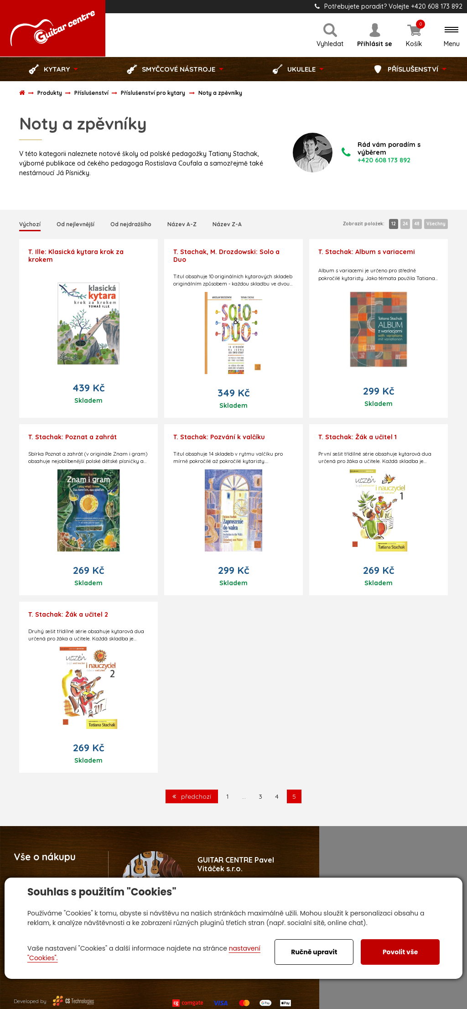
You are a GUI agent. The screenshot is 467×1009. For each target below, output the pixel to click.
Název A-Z (182, 224)
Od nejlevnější (75, 224)
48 (417, 224)
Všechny (436, 224)
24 (405, 224)
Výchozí (30, 224)
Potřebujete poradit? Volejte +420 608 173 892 (388, 6)
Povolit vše (400, 952)
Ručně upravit (314, 952)
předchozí (191, 796)
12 (393, 224)
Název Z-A (227, 224)
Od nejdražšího (130, 224)
